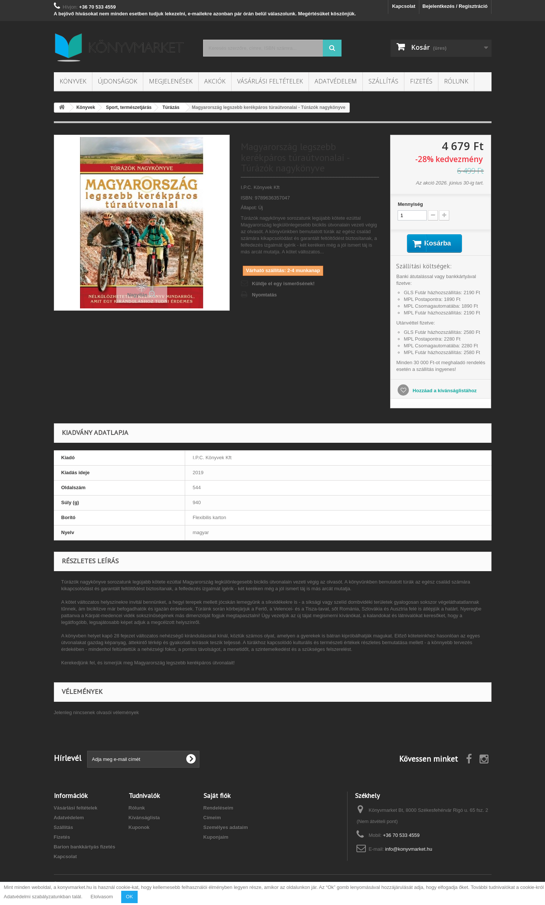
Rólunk (456, 81)
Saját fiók (216, 796)
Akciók (215, 81)
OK (129, 896)
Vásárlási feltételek (270, 81)
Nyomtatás (264, 295)
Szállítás (383, 81)
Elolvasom (102, 896)
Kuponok (139, 828)
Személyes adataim (225, 828)
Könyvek (72, 81)
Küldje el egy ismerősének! (283, 283)
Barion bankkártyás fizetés (85, 848)
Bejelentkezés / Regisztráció (454, 6)
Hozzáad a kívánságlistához (444, 391)
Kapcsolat (403, 6)
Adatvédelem (336, 81)
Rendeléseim (218, 809)
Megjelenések (171, 81)
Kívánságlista (144, 819)
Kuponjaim (216, 838)
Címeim (212, 819)
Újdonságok (117, 81)
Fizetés (421, 81)
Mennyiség (410, 204)
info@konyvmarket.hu (408, 850)
